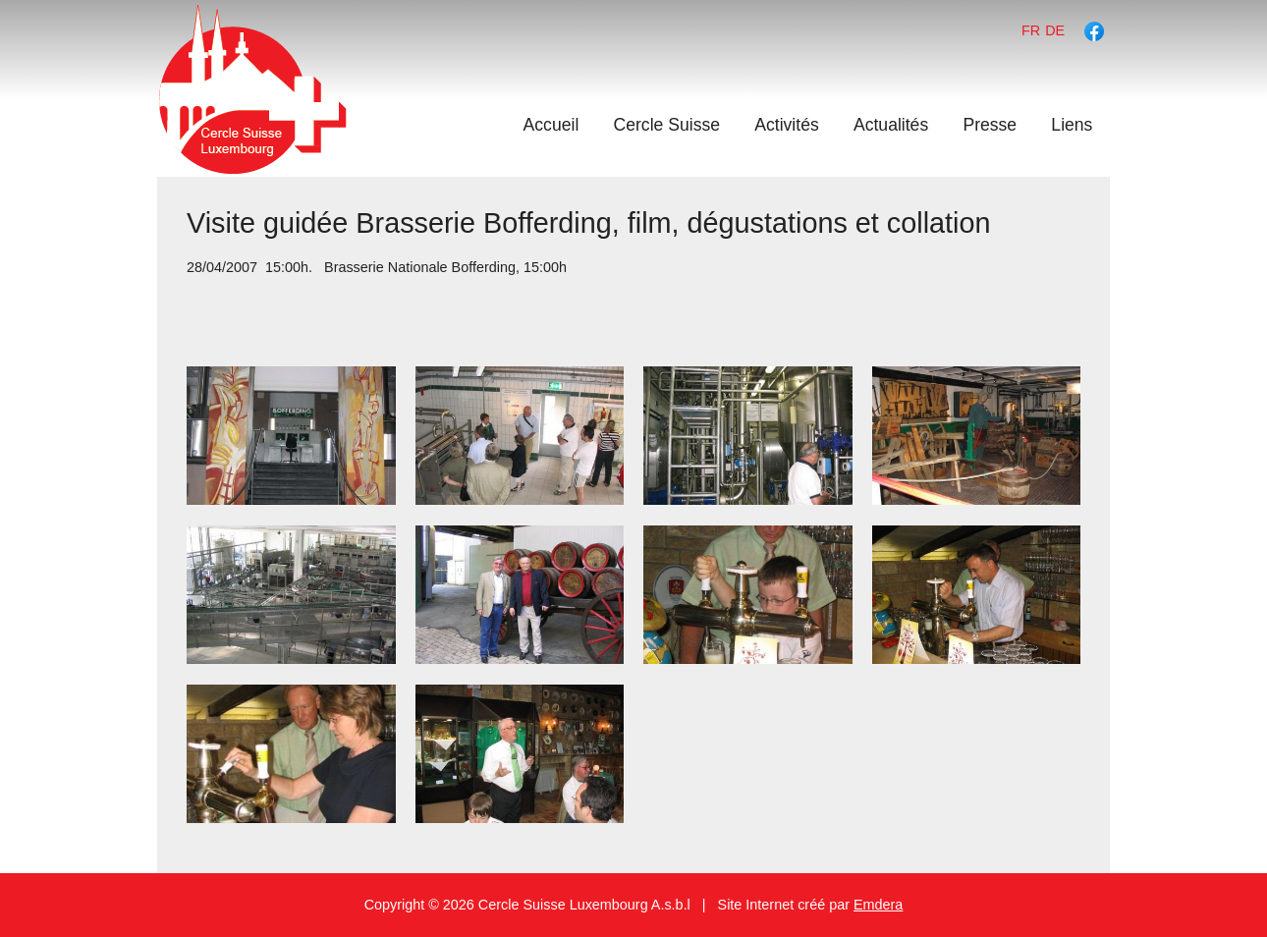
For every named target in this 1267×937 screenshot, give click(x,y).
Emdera (878, 904)
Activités (786, 125)
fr (1030, 30)
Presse (990, 125)
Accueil (551, 125)
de (1055, 30)
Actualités (891, 125)
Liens (1071, 125)
